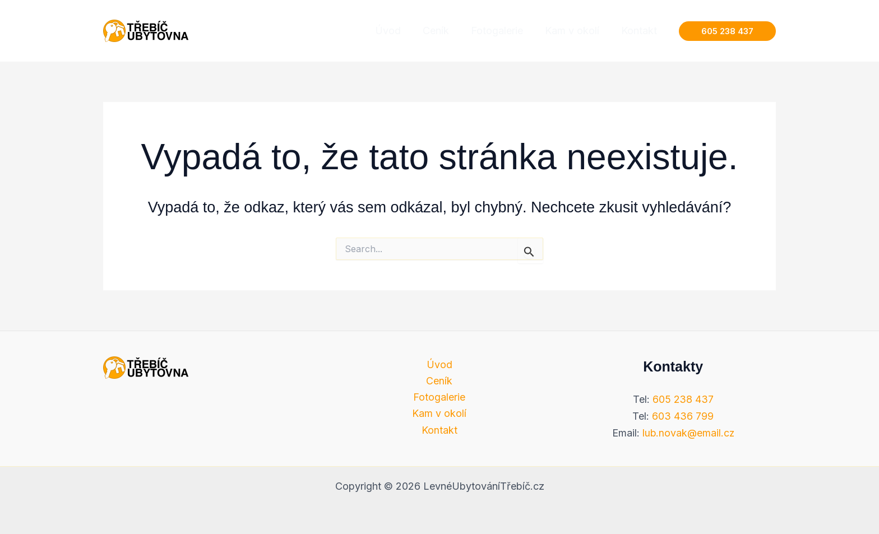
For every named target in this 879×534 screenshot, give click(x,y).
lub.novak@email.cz (688, 433)
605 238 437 (683, 399)
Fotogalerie (439, 397)
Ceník (439, 381)
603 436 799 (683, 416)
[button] (727, 31)
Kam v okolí (439, 414)
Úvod (439, 364)
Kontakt (439, 431)
